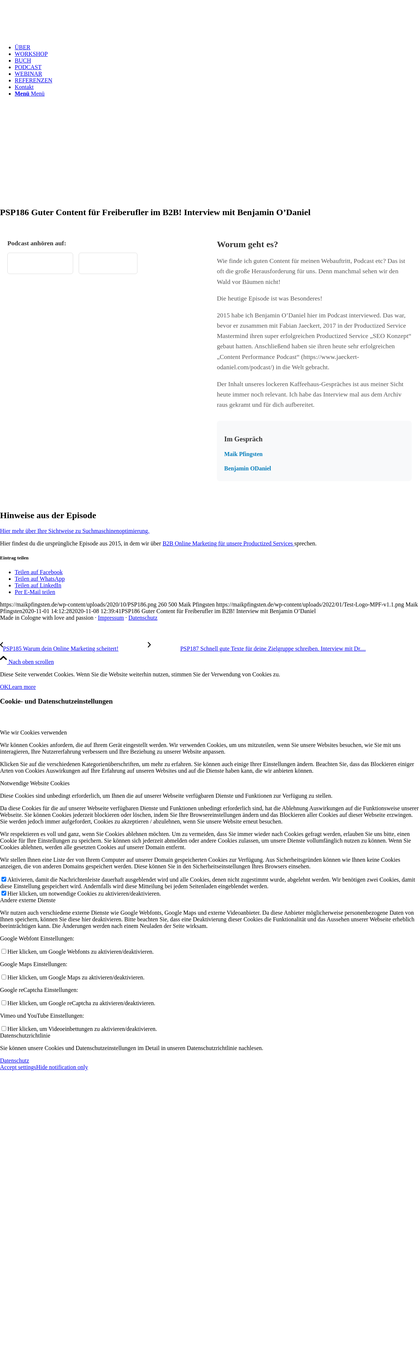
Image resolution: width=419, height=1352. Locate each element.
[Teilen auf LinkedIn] (38, 585)
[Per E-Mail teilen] (35, 592)
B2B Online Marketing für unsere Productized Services (228, 543)
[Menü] (29, 93)
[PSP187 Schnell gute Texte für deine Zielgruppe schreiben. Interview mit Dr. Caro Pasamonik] (257, 648)
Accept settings (18, 1067)
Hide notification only (62, 1067)
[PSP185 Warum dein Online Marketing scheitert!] (74, 648)
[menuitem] (217, 47)
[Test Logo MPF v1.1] (55, 35)
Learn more (22, 687)
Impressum (111, 618)
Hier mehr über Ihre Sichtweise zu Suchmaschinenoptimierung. (75, 531)
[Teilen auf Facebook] (38, 572)
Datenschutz (142, 618)
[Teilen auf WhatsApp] (40, 579)
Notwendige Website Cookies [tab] (35, 783)
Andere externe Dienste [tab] (27, 900)
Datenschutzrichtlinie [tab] (25, 1035)
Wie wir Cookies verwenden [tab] (33, 732)
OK (4, 687)
